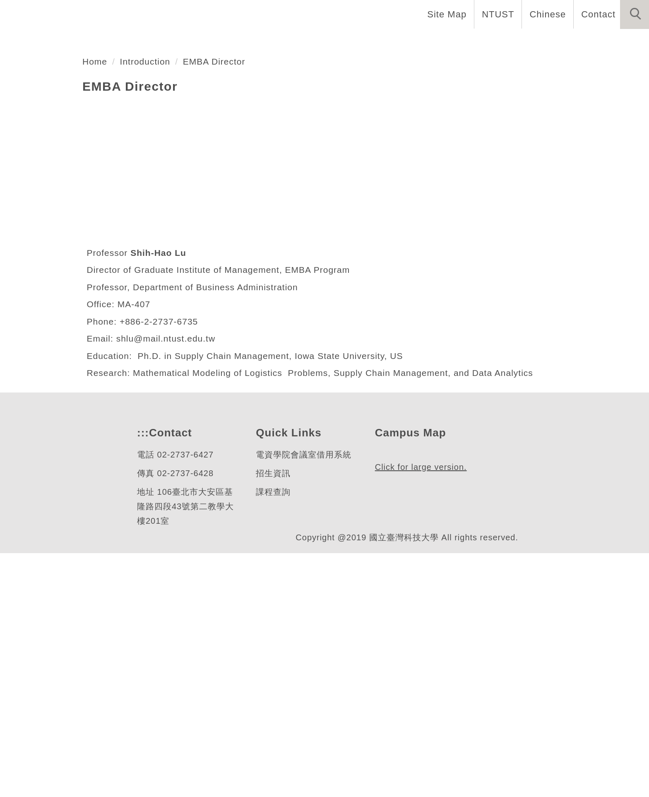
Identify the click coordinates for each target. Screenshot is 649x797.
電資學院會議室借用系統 (303, 699)
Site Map (444, 14)
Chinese (545, 14)
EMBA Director (224, 305)
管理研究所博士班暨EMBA (128, 211)
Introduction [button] (244, 41)
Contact (597, 14)
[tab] (328, 243)
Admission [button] (525, 41)
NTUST (496, 14)
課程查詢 (272, 736)
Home (185, 41)
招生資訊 (272, 717)
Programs (405, 41)
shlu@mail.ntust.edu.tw (172, 582)
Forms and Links (603, 41)
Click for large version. (421, 748)
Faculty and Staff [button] (329, 41)
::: (142, 676)
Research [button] (464, 41)
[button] (634, 14)
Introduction (150, 305)
